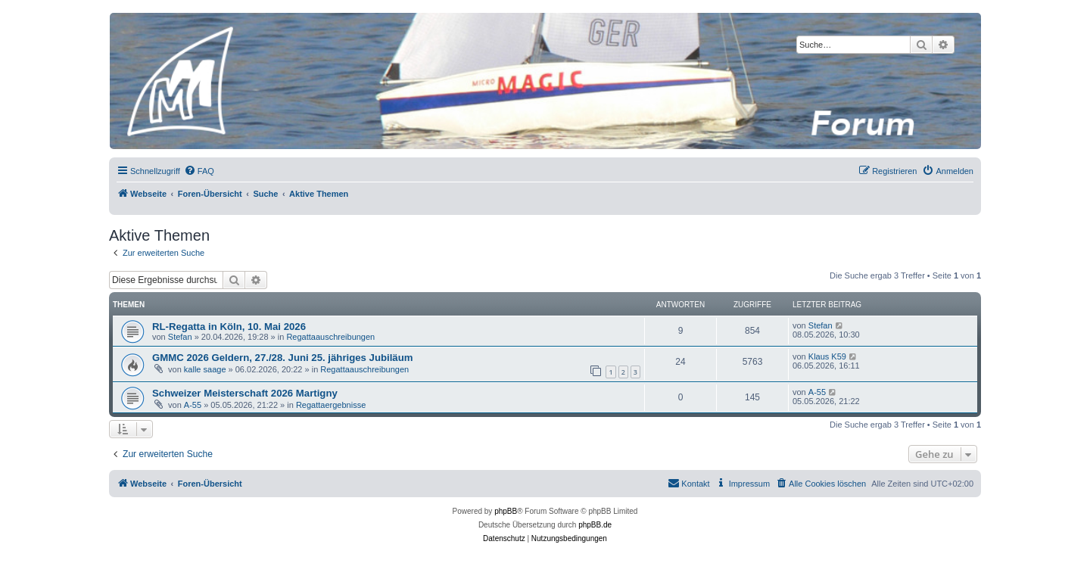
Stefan (180, 336)
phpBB (505, 511)
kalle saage (205, 369)
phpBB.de (595, 525)
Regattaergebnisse (331, 404)
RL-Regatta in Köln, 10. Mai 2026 (229, 326)
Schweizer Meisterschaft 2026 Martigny (245, 393)
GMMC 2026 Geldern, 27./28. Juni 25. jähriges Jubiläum (282, 357)
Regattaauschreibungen (330, 336)
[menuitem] (199, 171)
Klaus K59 (827, 356)
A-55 (192, 404)
